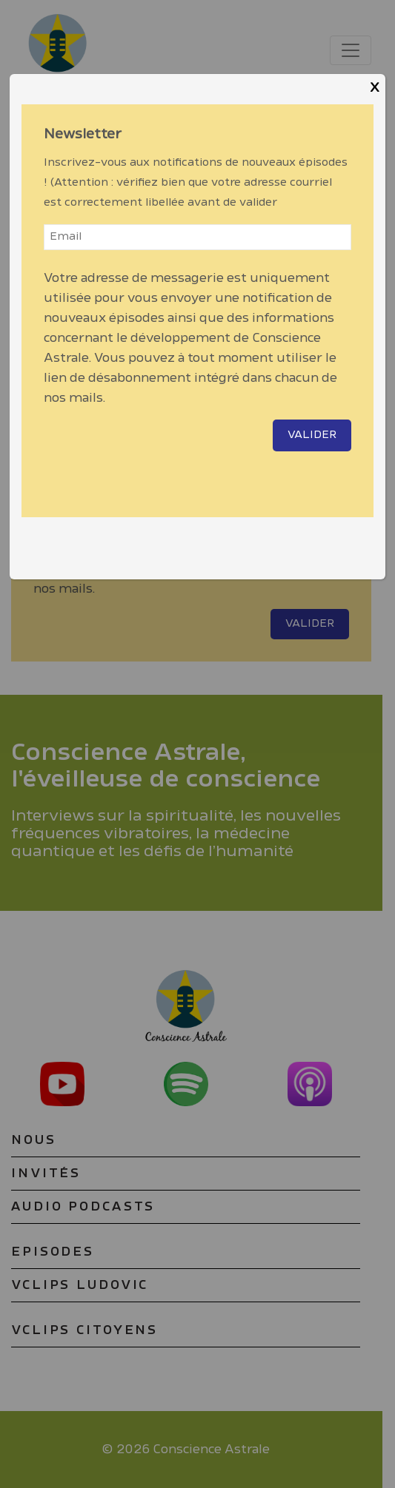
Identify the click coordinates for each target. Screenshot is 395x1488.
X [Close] (374, 87)
